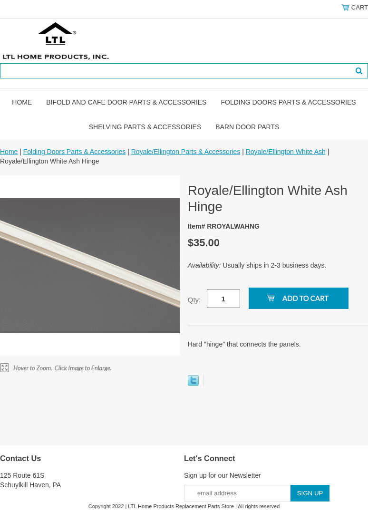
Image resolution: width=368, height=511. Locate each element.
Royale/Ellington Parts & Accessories (186, 151)
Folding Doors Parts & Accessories (288, 102)
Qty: (194, 300)
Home (22, 102)
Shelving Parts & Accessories (145, 127)
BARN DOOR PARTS (247, 127)
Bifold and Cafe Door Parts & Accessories (126, 102)
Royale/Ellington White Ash (286, 151)
